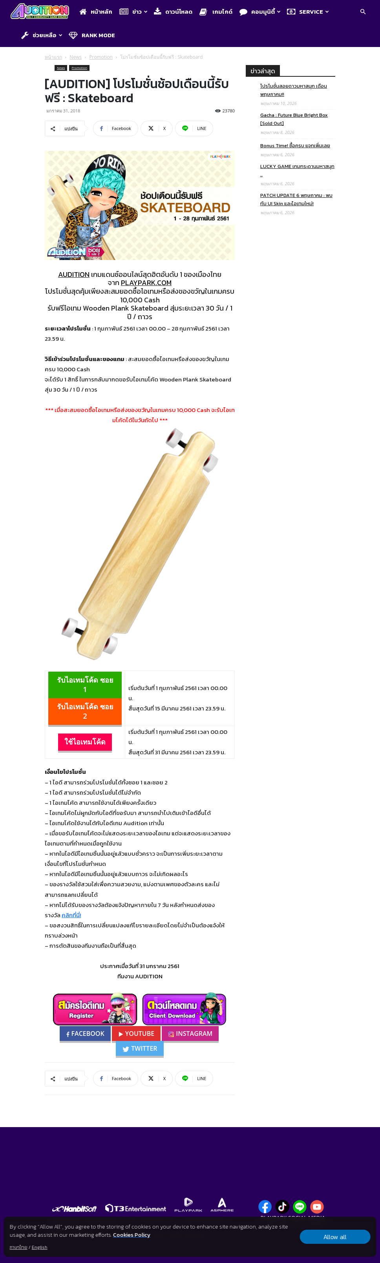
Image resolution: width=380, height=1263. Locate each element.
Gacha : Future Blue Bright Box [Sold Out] (294, 119)
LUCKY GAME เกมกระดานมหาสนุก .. (297, 170)
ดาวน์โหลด (173, 11)
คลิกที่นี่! (71, 915)
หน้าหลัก (95, 11)
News (75, 57)
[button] (362, 12)
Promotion (101, 57)
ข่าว (133, 11)
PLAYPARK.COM (146, 282)
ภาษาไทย (18, 1247)
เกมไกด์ (215, 11)
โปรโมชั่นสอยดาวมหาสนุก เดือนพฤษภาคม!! (293, 90)
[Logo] (42, 12)
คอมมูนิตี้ (260, 11)
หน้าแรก (53, 57)
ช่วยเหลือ (41, 35)
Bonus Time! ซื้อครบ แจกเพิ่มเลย (295, 145)
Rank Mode (92, 35)
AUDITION (74, 274)
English (40, 1247)
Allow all (335, 1236)
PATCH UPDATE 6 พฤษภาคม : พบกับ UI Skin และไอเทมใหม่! (296, 199)
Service (308, 11)
